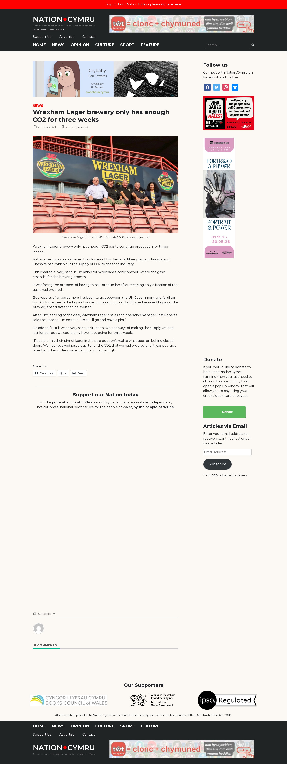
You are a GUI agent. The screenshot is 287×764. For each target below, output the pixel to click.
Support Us (42, 37)
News (58, 45)
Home (39, 45)
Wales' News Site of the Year (48, 29)
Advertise (66, 37)
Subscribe (217, 464)
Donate (227, 412)
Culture (104, 45)
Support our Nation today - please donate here (143, 4)
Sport (127, 45)
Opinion (80, 45)
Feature (150, 45)
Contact (88, 37)
